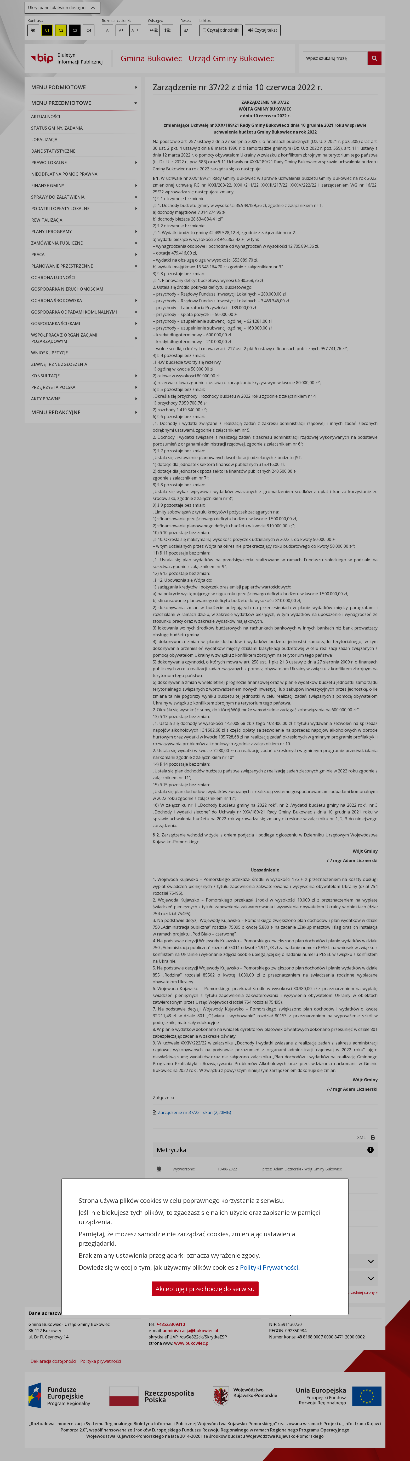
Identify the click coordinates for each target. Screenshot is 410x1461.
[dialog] (205, 730)
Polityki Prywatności (269, 1267)
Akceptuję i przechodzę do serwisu (205, 1288)
